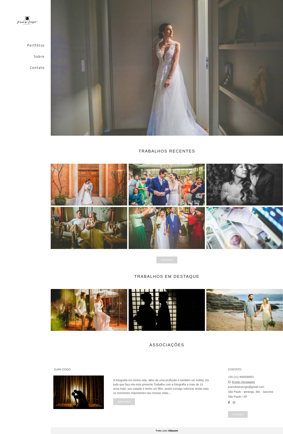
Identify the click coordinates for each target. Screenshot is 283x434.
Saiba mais (124, 401)
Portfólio (36, 45)
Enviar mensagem (243, 382)
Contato (37, 67)
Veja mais (167, 260)
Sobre (39, 56)
